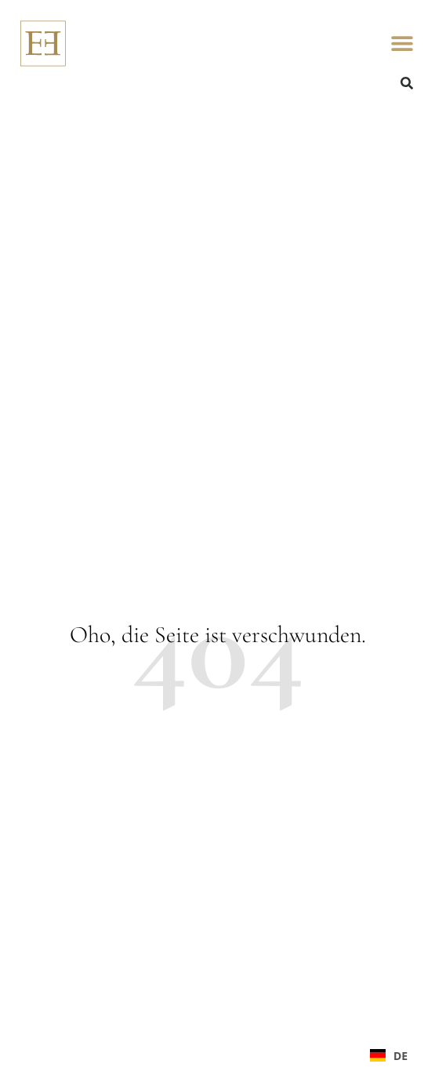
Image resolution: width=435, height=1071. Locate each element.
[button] (401, 43)
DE (389, 1055)
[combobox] (388, 1055)
